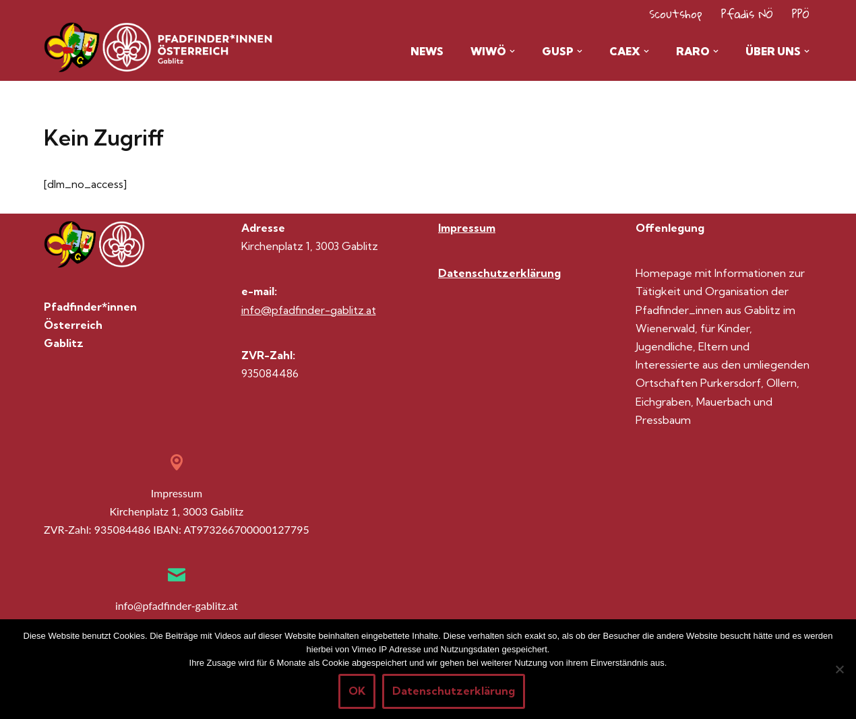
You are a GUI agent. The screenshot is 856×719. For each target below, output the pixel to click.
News (422, 51)
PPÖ (800, 13)
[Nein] (839, 669)
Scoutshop (675, 13)
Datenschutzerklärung (499, 273)
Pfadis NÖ (747, 13)
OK (356, 690)
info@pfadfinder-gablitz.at (308, 310)
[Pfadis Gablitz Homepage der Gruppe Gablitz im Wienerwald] (98, 47)
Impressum (466, 228)
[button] (509, 51)
